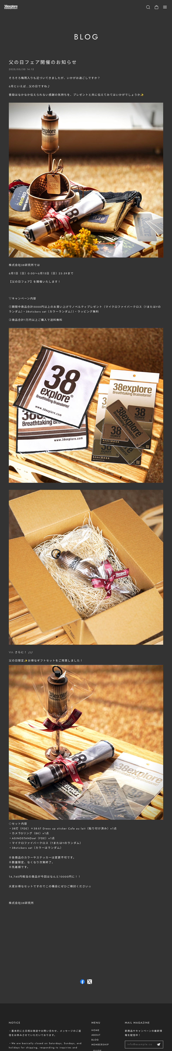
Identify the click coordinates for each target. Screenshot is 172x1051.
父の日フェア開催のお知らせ (43, 63)
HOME (96, 1030)
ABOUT (96, 1035)
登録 (158, 1044)
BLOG (95, 1039)
